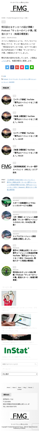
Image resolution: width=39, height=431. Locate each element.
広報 (4, 76)
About (14, 387)
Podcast (5, 79)
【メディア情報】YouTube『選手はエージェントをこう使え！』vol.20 (25, 136)
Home (8, 387)
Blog (24, 387)
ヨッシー (6, 82)
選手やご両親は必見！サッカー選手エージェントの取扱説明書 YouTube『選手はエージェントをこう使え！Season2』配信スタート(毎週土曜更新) (25, 255)
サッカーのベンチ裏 (24, 79)
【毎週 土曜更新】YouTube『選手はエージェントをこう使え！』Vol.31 (25, 119)
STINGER (22, 428)
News (19, 387)
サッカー (15, 79)
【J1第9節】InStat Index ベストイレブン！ (21, 180)
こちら (4, 61)
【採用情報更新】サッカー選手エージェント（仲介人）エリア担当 (25, 170)
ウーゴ (10, 79)
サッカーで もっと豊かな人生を (19, 424)
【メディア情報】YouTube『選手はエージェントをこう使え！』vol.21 (25, 102)
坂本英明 (11, 82)
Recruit (30, 387)
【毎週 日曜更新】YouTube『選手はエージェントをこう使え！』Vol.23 (25, 153)
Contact (19, 389)
